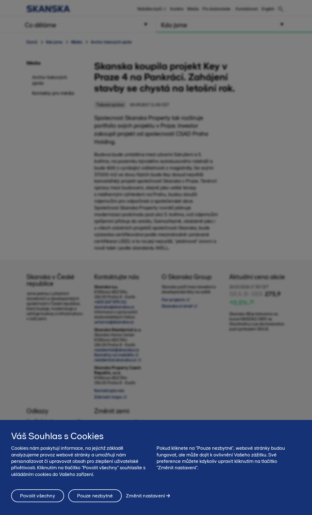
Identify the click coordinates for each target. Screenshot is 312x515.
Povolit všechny (37, 500)
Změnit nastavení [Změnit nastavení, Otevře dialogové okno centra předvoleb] (145, 500)
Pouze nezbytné (95, 500)
